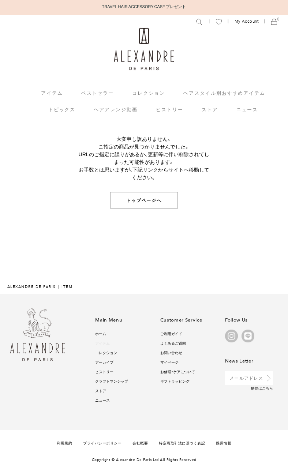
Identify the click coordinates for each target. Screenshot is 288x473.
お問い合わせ (171, 352)
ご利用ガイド (171, 333)
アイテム (102, 343)
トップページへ (144, 200)
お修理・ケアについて (177, 371)
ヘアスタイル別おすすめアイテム (224, 92)
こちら (267, 388)
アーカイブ (104, 362)
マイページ (169, 362)
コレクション (106, 352)
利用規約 (64, 443)
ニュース (247, 109)
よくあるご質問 (173, 343)
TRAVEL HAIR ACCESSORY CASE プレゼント (144, 6)
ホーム (100, 333)
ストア (210, 109)
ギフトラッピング (175, 381)
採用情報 (223, 443)
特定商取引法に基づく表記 (182, 443)
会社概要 (140, 443)
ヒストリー (169, 109)
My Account (247, 21)
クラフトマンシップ (111, 381)
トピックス (62, 109)
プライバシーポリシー (102, 443)
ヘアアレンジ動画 (116, 109)
